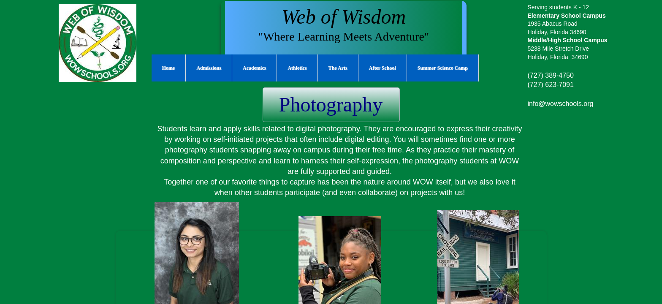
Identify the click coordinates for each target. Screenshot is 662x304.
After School (382, 68)
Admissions (208, 68)
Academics (254, 68)
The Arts (337, 68)
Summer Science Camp (443, 68)
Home (168, 68)
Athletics (297, 68)
